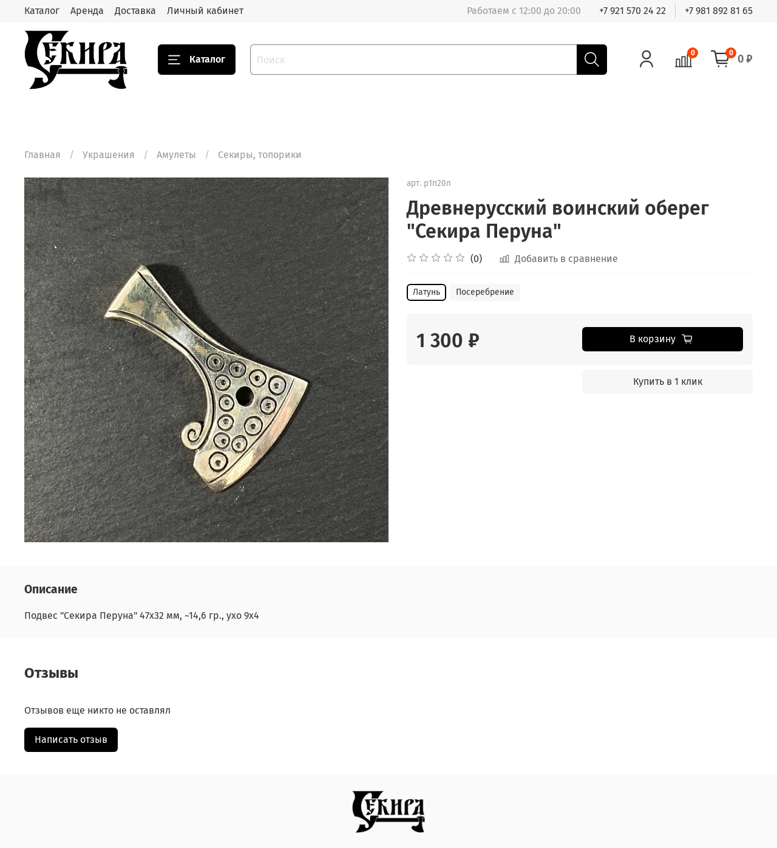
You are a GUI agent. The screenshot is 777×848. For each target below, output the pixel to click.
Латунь (426, 292)
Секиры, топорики (260, 154)
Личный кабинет (205, 10)
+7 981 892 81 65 (719, 10)
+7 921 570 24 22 (632, 10)
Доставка (135, 10)
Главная (42, 154)
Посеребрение (485, 292)
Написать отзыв (71, 739)
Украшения (109, 154)
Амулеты (176, 154)
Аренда (87, 10)
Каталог (41, 10)
